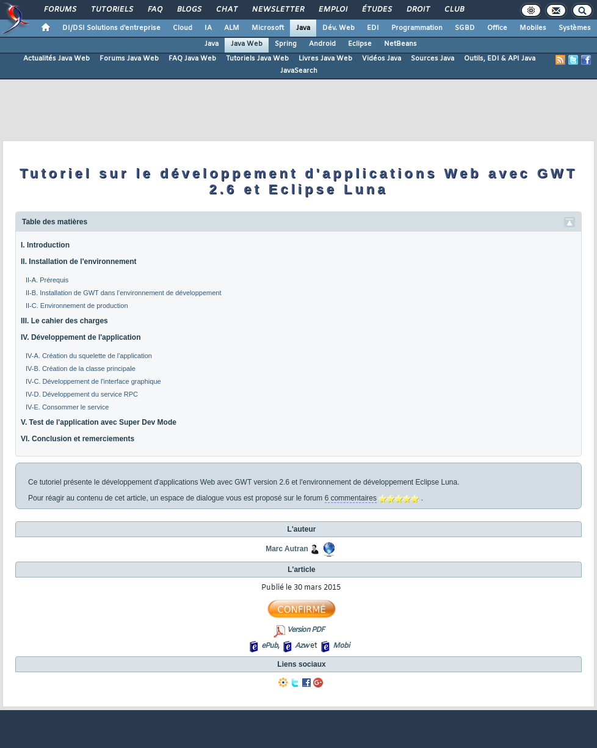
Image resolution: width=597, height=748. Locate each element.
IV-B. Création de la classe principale (81, 368)
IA (208, 28)
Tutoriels (111, 10)
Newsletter (277, 10)
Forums (59, 10)
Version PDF (305, 630)
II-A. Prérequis (47, 280)
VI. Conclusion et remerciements (77, 439)
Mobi (341, 646)
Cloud (182, 28)
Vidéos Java (381, 58)
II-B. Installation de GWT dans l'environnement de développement (123, 292)
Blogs (188, 10)
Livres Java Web (325, 58)
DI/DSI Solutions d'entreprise (111, 28)
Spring (286, 44)
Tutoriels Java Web (257, 58)
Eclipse (360, 44)
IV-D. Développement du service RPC (82, 394)
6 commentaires (351, 498)
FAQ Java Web (192, 58)
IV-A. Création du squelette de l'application (89, 355)
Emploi (332, 10)
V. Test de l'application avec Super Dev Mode (98, 422)
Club (454, 10)
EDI (373, 28)
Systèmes (575, 28)
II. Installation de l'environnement (79, 261)
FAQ (154, 10)
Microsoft (267, 28)
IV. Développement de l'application (80, 337)
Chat (226, 10)
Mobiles (532, 28)
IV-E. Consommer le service (67, 407)
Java (303, 28)
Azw (301, 646)
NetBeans (400, 44)
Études (376, 10)
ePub (269, 646)
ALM (231, 28)
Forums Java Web (129, 58)
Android (322, 44)
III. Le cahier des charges (64, 321)
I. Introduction (45, 245)
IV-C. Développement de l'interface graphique (93, 381)
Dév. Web (338, 28)
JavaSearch (298, 71)
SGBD (465, 28)
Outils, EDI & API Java (499, 58)
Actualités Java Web (56, 58)
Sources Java (432, 58)
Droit (417, 10)
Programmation (417, 28)
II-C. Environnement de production (77, 305)
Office (497, 28)
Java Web (246, 44)
